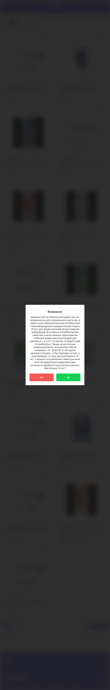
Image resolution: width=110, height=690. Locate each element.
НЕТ (42, 377)
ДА (68, 377)
